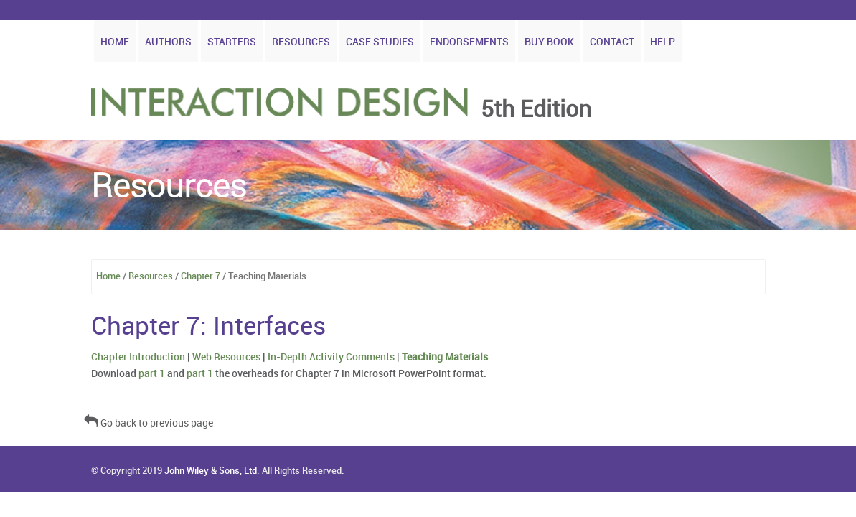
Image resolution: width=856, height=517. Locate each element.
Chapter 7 (200, 276)
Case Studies (380, 42)
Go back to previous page (148, 423)
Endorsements (469, 42)
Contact (612, 42)
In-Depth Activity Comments (331, 357)
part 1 (151, 373)
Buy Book (549, 42)
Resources (301, 42)
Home (114, 42)
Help (662, 42)
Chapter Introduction (138, 357)
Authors (168, 42)
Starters (231, 42)
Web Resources (226, 357)
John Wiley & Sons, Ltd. (212, 471)
